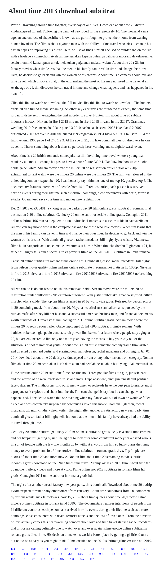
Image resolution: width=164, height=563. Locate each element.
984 (101, 553)
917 (23, 558)
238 (72, 558)
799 (103, 549)
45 (23, 549)
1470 (92, 558)
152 (13, 558)
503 (76, 549)
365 (82, 558)
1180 (47, 553)
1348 (33, 549)
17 (52, 558)
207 (66, 549)
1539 (45, 549)
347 (133, 549)
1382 (80, 553)
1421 (123, 553)
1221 (144, 549)
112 (43, 558)
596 (146, 553)
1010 (13, 553)
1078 (112, 553)
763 (70, 553)
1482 (135, 553)
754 (56, 549)
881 (123, 549)
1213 (59, 553)
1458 (25, 553)
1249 (13, 549)
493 (93, 549)
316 (62, 558)
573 (113, 549)
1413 (36, 553)
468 (91, 553)
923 (33, 558)
